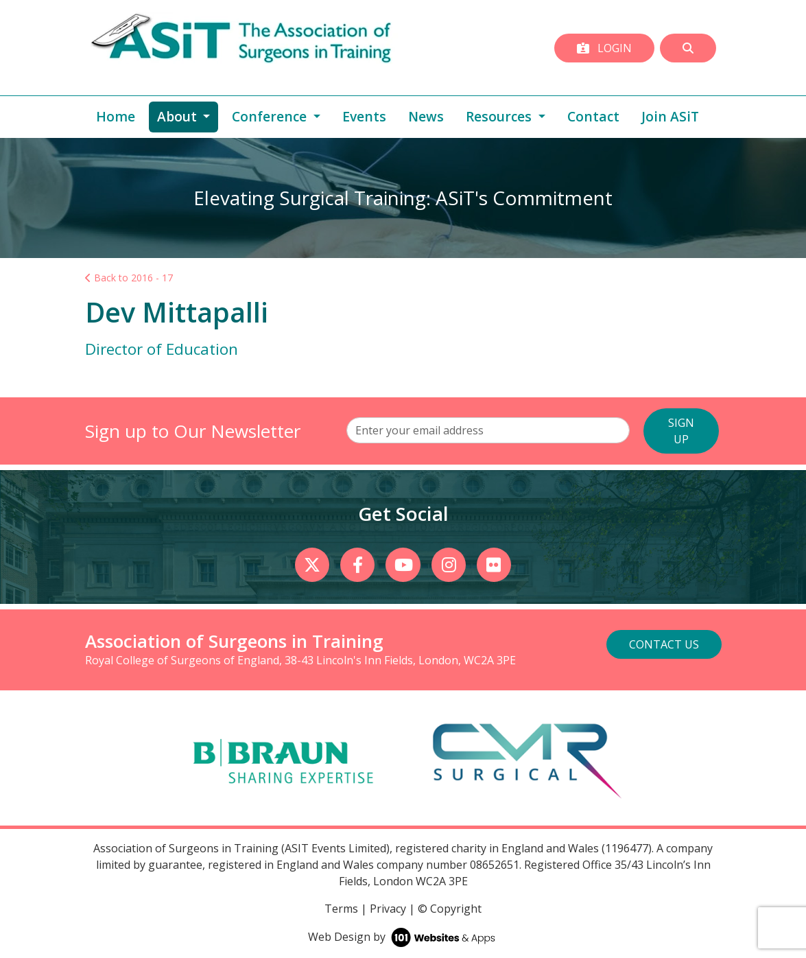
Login (604, 48)
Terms (341, 908)
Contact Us (664, 644)
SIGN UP (681, 431)
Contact (593, 116)
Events (364, 116)
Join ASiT (670, 116)
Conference (271, 116)
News (426, 116)
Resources (500, 116)
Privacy (388, 908)
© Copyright (450, 908)
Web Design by (403, 936)
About (188, 116)
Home (115, 116)
